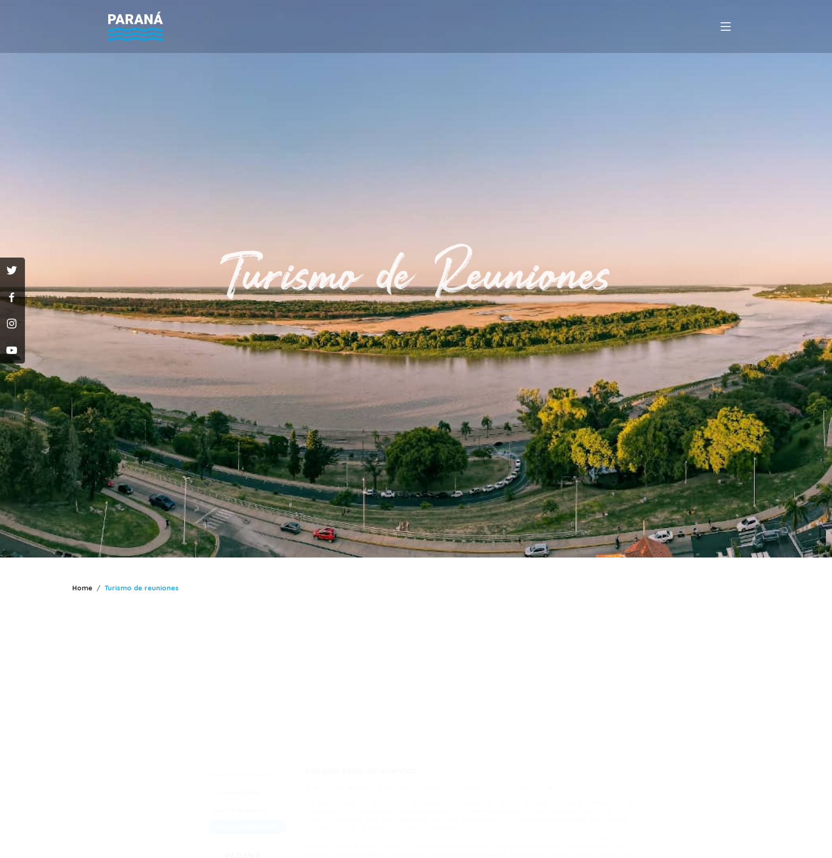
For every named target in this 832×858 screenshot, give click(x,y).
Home (82, 587)
